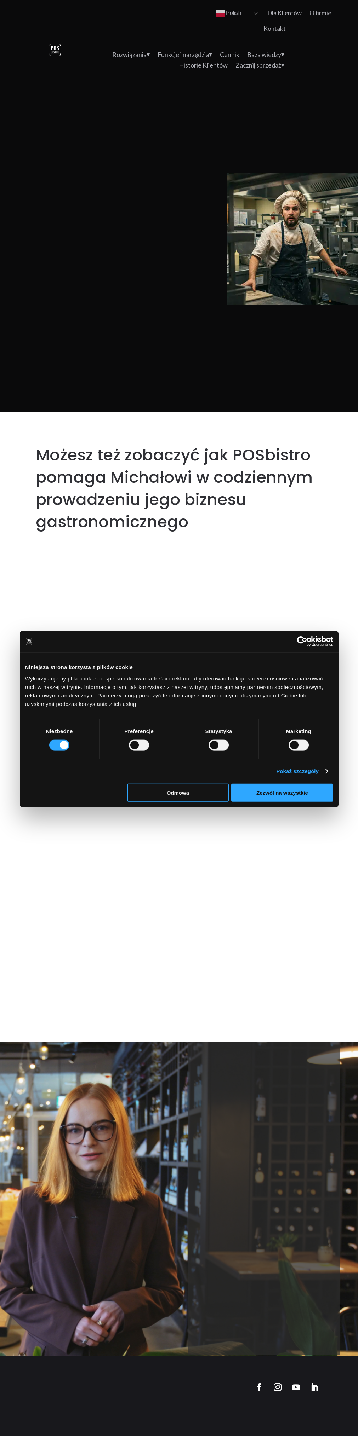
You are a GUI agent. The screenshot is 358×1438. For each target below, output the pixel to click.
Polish (228, 13)
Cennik (229, 55)
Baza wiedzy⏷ (265, 55)
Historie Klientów (203, 66)
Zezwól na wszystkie (282, 792)
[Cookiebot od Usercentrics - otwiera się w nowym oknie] (302, 641)
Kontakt (274, 28)
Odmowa (178, 792)
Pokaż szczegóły (297, 771)
